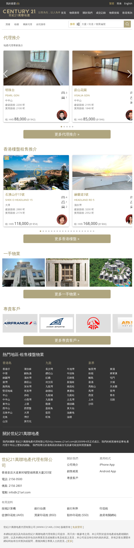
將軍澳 (113, 373)
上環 (26, 403)
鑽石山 (49, 373)
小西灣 (27, 399)
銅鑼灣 (6, 377)
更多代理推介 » (67, 134)
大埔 (112, 382)
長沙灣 (49, 369)
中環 (5, 373)
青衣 (112, 395)
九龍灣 (49, 386)
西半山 (6, 408)
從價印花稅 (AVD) (13, 515)
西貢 (90, 395)
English (128, 3)
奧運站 (70, 390)
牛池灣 (70, 369)
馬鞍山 (92, 386)
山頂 (5, 421)
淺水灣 (27, 377)
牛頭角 (70, 373)
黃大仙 (70, 408)
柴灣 (5, 382)
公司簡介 (72, 465)
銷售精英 (72, 471)
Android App (108, 471)
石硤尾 (70, 377)
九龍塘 (49, 399)
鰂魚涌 (27, 373)
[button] (130, 74)
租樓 (16, 24)
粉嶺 (90, 373)
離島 (90, 377)
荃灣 (112, 390)
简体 (119, 3)
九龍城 (49, 395)
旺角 (48, 417)
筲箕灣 (27, 390)
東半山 (6, 403)
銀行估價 (40, 508)
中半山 (6, 399)
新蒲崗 (70, 382)
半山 (5, 395)
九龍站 (70, 395)
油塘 (69, 417)
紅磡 (48, 377)
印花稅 (104, 508)
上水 (90, 399)
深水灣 (27, 386)
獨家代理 (27, 24)
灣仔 (26, 417)
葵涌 (90, 382)
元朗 (112, 399)
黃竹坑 (27, 421)
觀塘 (48, 403)
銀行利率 (72, 508)
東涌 (112, 369)
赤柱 (26, 395)
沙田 (90, 403)
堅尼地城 (7, 390)
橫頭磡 (70, 403)
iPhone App (107, 465)
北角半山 (7, 412)
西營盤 (27, 408)
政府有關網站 (108, 515)
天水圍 (113, 386)
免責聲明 (77, 527)
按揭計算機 (9, 508)
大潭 (26, 412)
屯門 (112, 377)
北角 (5, 417)
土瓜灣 (70, 399)
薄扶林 (27, 369)
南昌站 (70, 386)
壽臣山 (27, 382)
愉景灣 (92, 369)
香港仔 (6, 369)
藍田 (48, 412)
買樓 (8, 24)
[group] (23, 272)
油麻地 (70, 412)
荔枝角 (49, 408)
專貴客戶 (72, 478)
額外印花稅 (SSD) (77, 515)
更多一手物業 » (67, 294)
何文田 (49, 382)
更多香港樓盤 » (67, 238)
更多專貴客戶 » (67, 340)
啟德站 (49, 390)
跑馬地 (6, 386)
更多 (69, 541)
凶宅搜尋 (40, 24)
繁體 (111, 3)
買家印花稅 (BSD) (45, 515)
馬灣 (90, 390)
